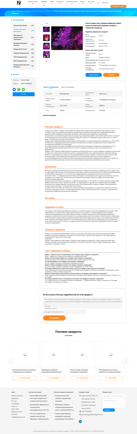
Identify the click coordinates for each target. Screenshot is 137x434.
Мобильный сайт (16, 412)
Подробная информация (51, 87)
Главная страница (17, 395)
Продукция (14, 398)
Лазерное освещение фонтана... (24, 44)
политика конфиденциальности (18, 416)
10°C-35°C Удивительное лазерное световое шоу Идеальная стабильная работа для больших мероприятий (39, 416)
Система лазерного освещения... (24, 30)
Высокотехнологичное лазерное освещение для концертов (63, 398)
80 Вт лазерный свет (24, 61)
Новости (14, 406)
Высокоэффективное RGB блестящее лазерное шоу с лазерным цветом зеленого (39, 398)
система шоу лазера (24, 26)
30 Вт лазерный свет (24, 57)
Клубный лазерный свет (24, 53)
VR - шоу (14, 401)
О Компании (15, 403)
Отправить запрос (118, 6)
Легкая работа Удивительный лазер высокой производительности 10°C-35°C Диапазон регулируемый (40, 407)
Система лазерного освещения (63, 392)
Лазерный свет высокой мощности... (24, 66)
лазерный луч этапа (24, 49)
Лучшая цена (93, 75)
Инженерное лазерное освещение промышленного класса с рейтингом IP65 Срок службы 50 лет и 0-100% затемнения (64, 407)
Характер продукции (67, 87)
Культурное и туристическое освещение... (24, 37)
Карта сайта (15, 409)
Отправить (54, 318)
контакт (23, 94)
